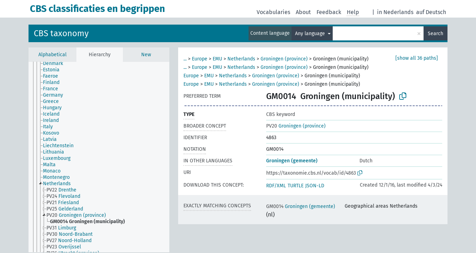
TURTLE (295, 186)
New (146, 55)
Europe (199, 59)
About (303, 12)
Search (435, 34)
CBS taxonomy (61, 33)
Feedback (329, 12)
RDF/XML (276, 186)
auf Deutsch (431, 12)
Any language (310, 34)
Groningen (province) (284, 59)
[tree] (99, 157)
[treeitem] (56, 63)
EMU (217, 59)
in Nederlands (395, 12)
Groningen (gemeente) (292, 161)
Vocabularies (273, 12)
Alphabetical (52, 55)
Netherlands (241, 59)
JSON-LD (314, 186)
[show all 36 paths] (416, 58)
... (185, 59)
